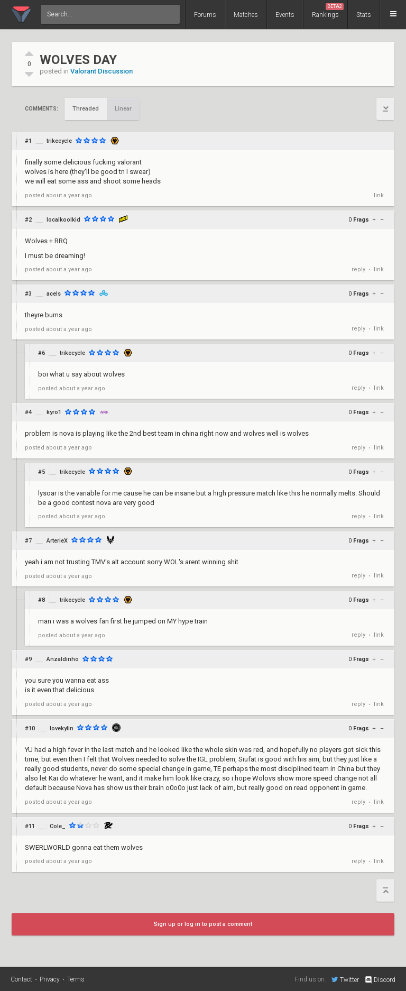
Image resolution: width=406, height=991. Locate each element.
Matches (246, 15)
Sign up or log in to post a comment (203, 924)
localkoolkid (63, 219)
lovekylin (61, 728)
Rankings (328, 11)
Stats (363, 15)
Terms (76, 979)
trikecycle (59, 140)
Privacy (50, 979)
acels (54, 293)
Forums (205, 15)
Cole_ (58, 826)
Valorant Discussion (101, 71)
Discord (379, 980)
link (379, 195)
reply (358, 269)
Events (284, 15)
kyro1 (54, 412)
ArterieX (57, 540)
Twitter (345, 979)
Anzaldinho (63, 659)
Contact (21, 979)
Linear (123, 108)
